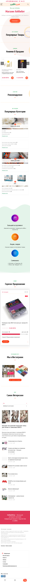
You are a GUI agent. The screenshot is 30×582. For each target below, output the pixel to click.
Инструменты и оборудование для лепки (10, 165)
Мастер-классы (6, 555)
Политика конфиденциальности (10, 565)
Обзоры (4, 559)
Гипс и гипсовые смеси (6, 188)
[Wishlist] (5, 580)
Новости (4, 557)
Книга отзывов (9, 545)
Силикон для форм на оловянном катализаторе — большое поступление (16, 450)
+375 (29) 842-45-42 (12, 1)
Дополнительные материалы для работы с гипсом (12, 189)
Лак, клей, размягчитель (7, 166)
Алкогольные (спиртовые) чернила (9, 142)
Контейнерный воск (6, 132)
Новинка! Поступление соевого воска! (17, 465)
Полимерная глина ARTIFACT (7, 168)
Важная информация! (13, 488)
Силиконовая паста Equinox (15, 441)
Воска (3, 130)
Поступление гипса (13, 474)
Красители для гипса (6, 191)
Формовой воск (5, 134)
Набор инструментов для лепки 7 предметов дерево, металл (8, 73)
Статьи (4, 561)
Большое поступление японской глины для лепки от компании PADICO (14, 426)
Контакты (3, 545)
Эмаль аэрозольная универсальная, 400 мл (20, 72)
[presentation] (2, 63)
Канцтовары (18, 69)
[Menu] (1, 4)
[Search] (28, 4)
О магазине (5, 563)
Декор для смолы (5, 145)
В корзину (12, 78)
